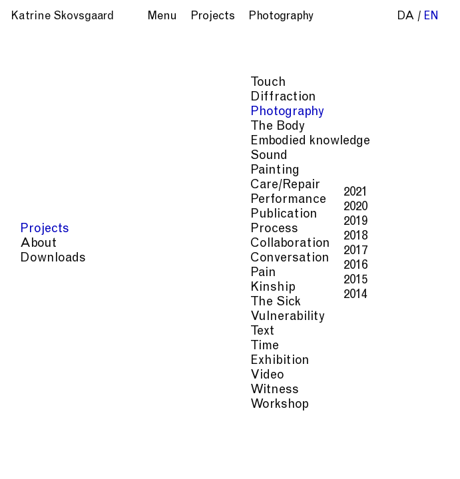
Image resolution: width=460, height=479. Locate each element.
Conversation (61, 258)
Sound (40, 156)
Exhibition (51, 361)
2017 (126, 251)
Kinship (44, 287)
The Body (48, 126)
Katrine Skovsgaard (62, 17)
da (406, 17)
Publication (55, 214)
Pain (34, 273)
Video (38, 375)
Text (33, 331)
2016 (126, 265)
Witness (45, 390)
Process (45, 229)
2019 (126, 222)
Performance (59, 200)
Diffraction (54, 97)
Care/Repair (56, 185)
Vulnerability (58, 317)
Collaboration (61, 244)
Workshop (50, 405)
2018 (126, 236)
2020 (126, 207)
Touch (39, 83)
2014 (126, 295)
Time (35, 346)
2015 (126, 280)
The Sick (46, 302)
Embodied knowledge (81, 141)
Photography (58, 112)
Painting (46, 170)
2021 (126, 192)
